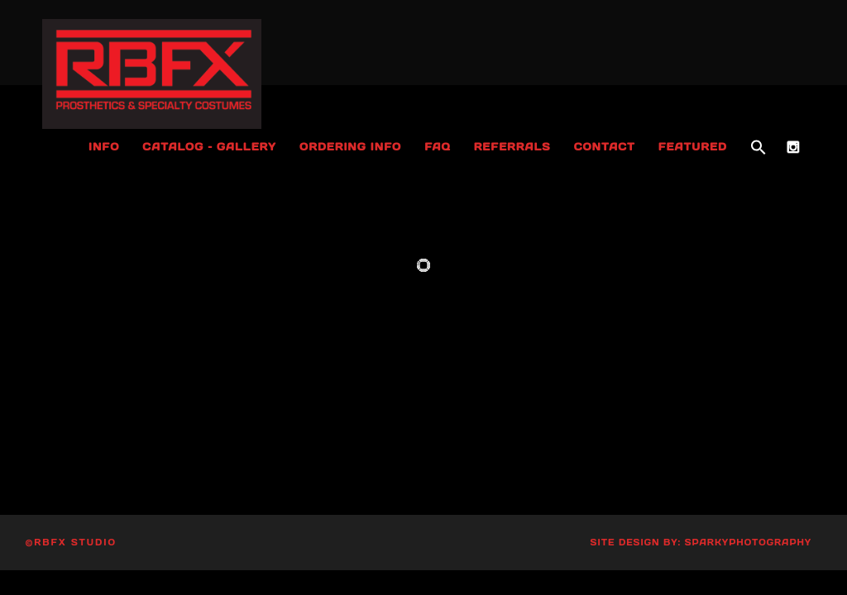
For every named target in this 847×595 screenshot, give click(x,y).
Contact (604, 146)
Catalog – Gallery (209, 146)
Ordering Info (350, 146)
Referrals (512, 146)
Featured (692, 146)
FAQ (437, 146)
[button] (758, 148)
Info (104, 146)
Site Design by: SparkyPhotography (701, 542)
